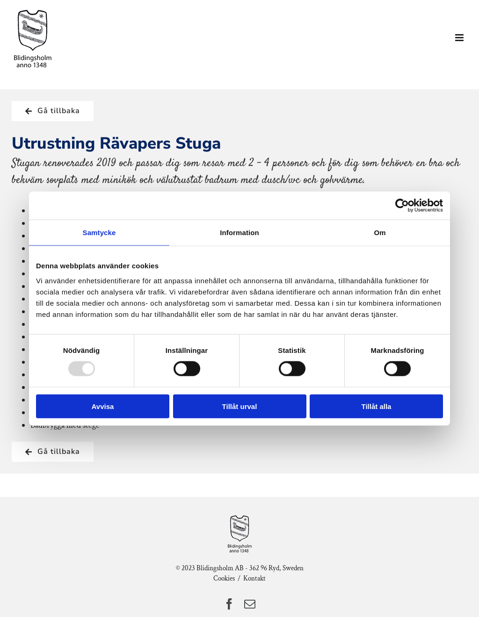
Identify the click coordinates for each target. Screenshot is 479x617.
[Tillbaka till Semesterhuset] (53, 111)
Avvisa (103, 406)
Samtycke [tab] (99, 233)
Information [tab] (239, 233)
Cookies (224, 578)
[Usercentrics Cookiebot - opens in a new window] (402, 206)
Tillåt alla (377, 406)
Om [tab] (379, 233)
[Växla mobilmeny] (460, 38)
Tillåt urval (239, 406)
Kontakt (254, 578)
